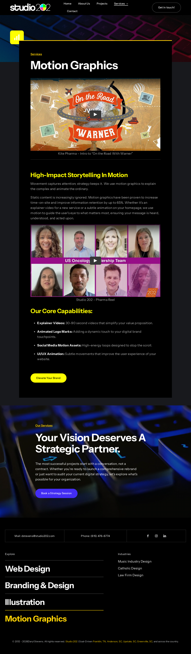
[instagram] (156, 536)
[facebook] (148, 536)
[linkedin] (164, 536)
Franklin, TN (99, 641)
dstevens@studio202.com (38, 536)
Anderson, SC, (115, 641)
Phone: (86, 536)
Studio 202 (71, 641)
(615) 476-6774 (100, 536)
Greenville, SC (144, 641)
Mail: (18, 536)
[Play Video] (95, 114)
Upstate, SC (129, 641)
